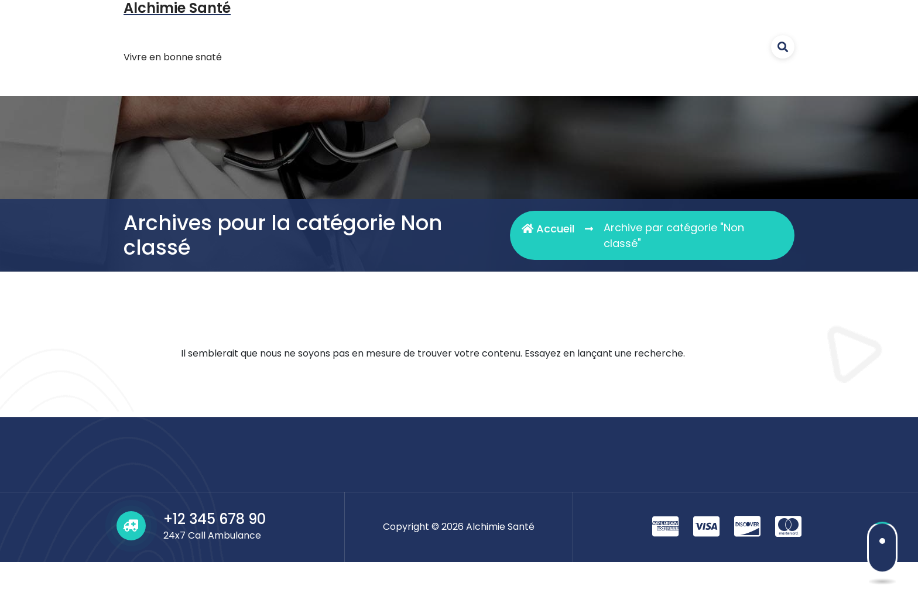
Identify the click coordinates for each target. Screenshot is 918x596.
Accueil (548, 228)
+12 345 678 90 (214, 519)
